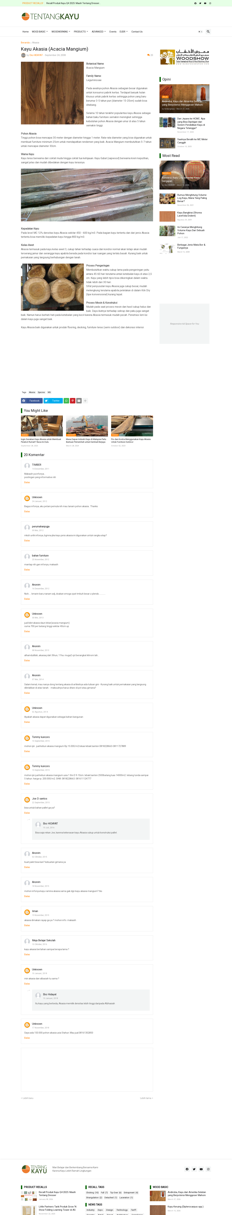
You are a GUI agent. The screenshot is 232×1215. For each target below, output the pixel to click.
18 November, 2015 (40, 886)
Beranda (25, 42)
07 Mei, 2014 (38, 679)
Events (113, 31)
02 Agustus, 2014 (40, 712)
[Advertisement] (152, 16)
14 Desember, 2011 (40, 469)
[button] (200, 31)
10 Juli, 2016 (48, 828)
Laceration (126, 1197)
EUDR (122, 31)
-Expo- (100, 1210)
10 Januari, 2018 (39, 973)
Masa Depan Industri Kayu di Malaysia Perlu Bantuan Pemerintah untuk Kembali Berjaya (86, 440)
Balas (27, 482)
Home (26, 31)
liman (35, 911)
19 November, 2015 (40, 915)
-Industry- (90, 1210)
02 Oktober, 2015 (39, 857)
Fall (104, 1192)
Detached (111, 1197)
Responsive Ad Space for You (184, 323)
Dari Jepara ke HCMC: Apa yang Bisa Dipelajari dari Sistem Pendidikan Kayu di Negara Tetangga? (191, 123)
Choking (92, 1192)
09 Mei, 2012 (38, 530)
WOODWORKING (60, 31)
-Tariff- (133, 1210)
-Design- (110, 1210)
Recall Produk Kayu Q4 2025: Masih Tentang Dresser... (73, 3)
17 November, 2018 (40, 1028)
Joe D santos (39, 798)
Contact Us (137, 31)
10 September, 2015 (41, 741)
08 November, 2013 (40, 650)
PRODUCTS (80, 31)
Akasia (35, 42)
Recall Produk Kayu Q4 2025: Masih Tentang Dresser (57, 1194)
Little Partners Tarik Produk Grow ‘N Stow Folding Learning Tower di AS (57, 1208)
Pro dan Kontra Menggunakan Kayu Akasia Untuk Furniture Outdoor (131, 440)
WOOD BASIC (38, 31)
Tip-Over (115, 1192)
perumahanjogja (40, 526)
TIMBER (36, 464)
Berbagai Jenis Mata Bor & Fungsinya (191, 246)
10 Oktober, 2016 (39, 944)
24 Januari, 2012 (39, 501)
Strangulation (94, 1197)
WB (49, 392)
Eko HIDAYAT (50, 823)
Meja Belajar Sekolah (43, 940)
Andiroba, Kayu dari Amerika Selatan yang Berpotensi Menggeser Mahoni (187, 1194)
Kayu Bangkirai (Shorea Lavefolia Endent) (189, 214)
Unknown (37, 497)
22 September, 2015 (41, 802)
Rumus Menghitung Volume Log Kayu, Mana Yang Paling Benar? (192, 198)
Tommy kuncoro (41, 737)
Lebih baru (28, 1098)
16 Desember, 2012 (40, 588)
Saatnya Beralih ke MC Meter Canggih (192, 141)
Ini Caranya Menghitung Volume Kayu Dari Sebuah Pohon (191, 230)
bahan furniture (40, 555)
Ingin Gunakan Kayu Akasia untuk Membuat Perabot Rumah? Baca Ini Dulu (41, 440)
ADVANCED (97, 31)
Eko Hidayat (49, 994)
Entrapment (131, 1192)
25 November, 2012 (40, 559)
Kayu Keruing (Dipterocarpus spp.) (185, 1206)
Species (41, 392)
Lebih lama (145, 1098)
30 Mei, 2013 (38, 618)
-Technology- (122, 1210)
